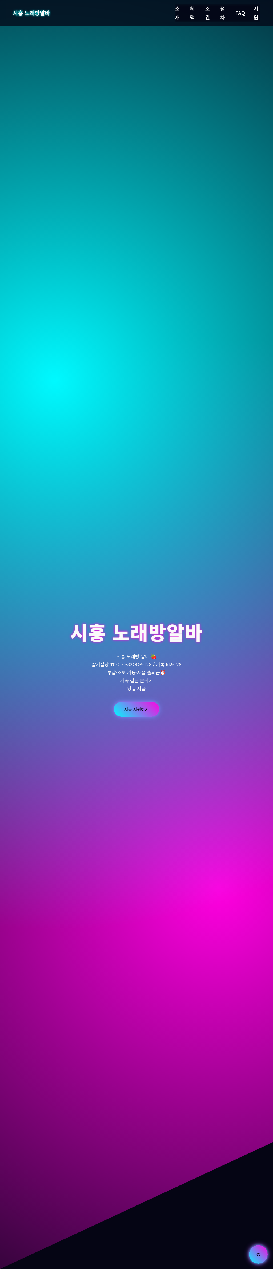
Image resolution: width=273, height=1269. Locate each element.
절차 (222, 13)
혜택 (192, 13)
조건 (207, 13)
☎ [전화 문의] (258, 1254)
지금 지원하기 (136, 709)
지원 (256, 13)
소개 (177, 13)
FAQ (240, 13)
